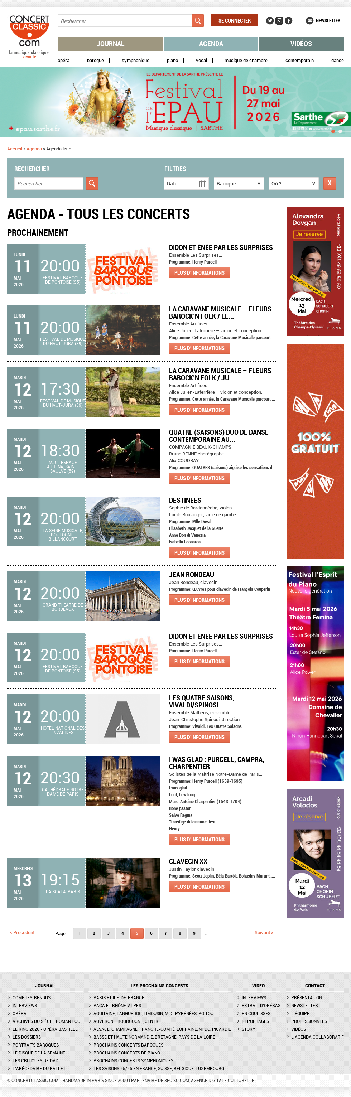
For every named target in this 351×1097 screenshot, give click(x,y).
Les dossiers (27, 1037)
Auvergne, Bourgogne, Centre (127, 1021)
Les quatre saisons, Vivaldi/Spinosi (202, 701)
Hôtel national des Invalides (63, 730)
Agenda (211, 43)
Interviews (25, 1005)
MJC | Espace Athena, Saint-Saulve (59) (63, 466)
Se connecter (234, 20)
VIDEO (258, 985)
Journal (111, 43)
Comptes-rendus (32, 997)
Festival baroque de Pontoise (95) (63, 280)
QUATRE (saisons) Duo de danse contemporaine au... (219, 435)
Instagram (279, 21)
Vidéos (301, 43)
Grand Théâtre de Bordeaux (63, 607)
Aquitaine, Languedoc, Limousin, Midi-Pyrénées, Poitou (153, 1013)
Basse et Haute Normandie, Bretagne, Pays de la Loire (154, 1037)
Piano (172, 60)
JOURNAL (45, 985)
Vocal (201, 60)
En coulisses (256, 1013)
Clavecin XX (188, 861)
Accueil (14, 148)
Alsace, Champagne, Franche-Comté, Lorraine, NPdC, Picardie (162, 1029)
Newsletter (328, 20)
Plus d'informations (199, 272)
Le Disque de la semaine (39, 1052)
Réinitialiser (329, 183)
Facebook (289, 21)
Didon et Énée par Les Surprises (221, 247)
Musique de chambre (246, 60)
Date (172, 183)
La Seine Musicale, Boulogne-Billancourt (63, 534)
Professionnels (309, 1021)
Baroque (95, 60)
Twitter (270, 21)
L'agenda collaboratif (317, 1037)
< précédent (22, 932)
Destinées (185, 500)
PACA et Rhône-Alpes (117, 1005)
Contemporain (299, 60)
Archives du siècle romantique (48, 1021)
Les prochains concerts (159, 985)
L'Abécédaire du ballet (39, 1068)
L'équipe (300, 1013)
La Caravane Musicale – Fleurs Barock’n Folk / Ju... (220, 374)
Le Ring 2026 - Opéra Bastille (45, 1029)
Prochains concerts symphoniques (133, 1060)
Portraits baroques (36, 1045)
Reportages (255, 1021)
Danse (337, 60)
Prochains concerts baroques (128, 1045)
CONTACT (315, 985)
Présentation (306, 997)
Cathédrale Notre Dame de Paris (63, 792)
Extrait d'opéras (261, 1005)
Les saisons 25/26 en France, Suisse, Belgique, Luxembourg (158, 1068)
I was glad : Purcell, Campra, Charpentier (216, 762)
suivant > (264, 932)
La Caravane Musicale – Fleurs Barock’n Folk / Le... (220, 312)
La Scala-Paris (63, 891)
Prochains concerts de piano (126, 1052)
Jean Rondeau (191, 574)
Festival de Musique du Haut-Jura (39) (62, 341)
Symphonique (135, 60)
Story (248, 1029)
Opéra (63, 60)
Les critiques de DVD (35, 1060)
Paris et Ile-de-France (118, 997)
